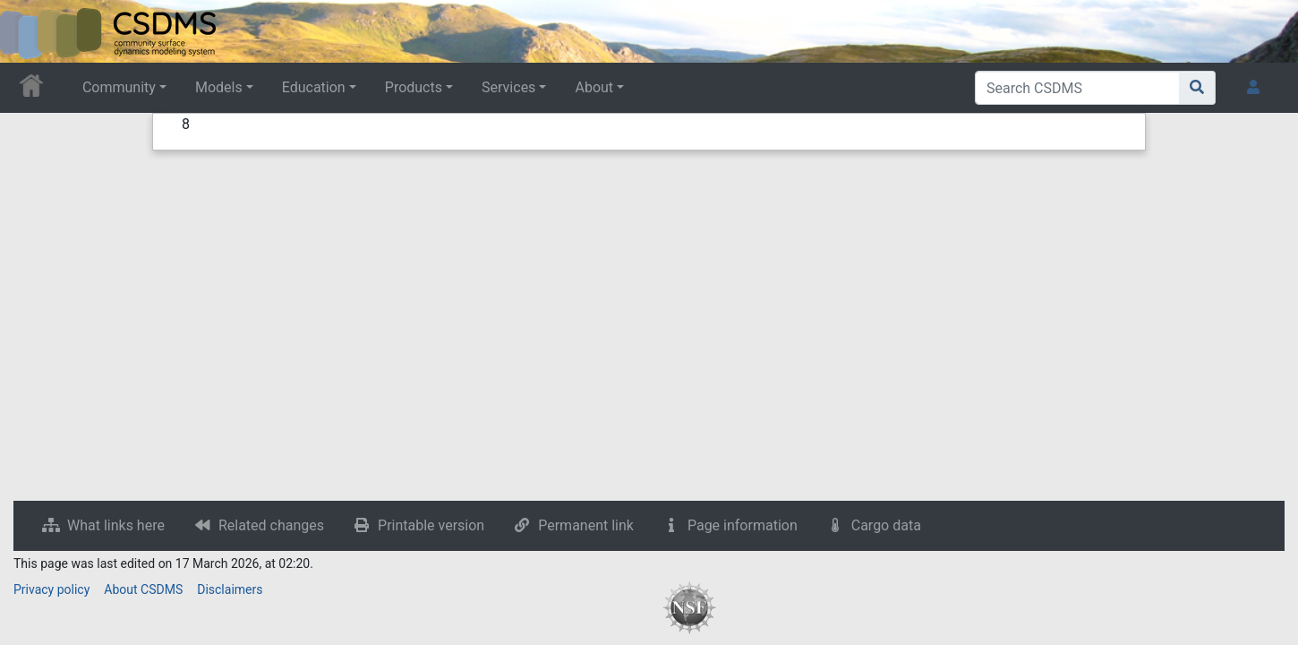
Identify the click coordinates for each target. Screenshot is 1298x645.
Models (219, 87)
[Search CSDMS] (1077, 88)
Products (413, 87)
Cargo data (886, 525)
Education (314, 87)
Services (508, 87)
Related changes (271, 525)
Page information (742, 525)
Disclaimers (229, 589)
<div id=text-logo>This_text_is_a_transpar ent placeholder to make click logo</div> (28, 31)
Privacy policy (51, 589)
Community (119, 87)
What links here (116, 525)
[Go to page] (1197, 88)
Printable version (431, 525)
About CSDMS (143, 589)
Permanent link (586, 525)
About (594, 87)
